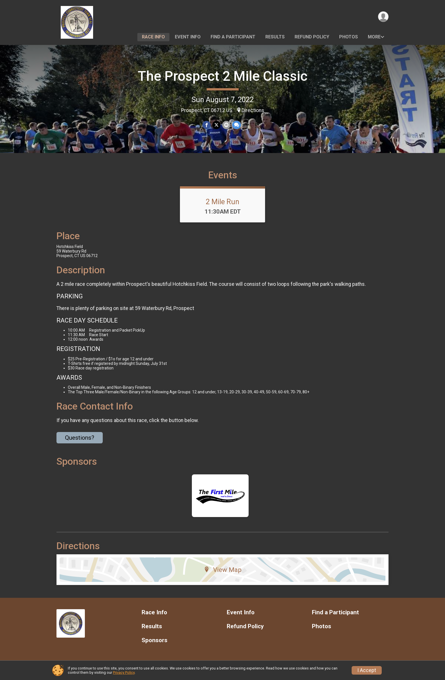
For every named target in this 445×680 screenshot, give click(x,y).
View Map (223, 569)
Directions (253, 110)
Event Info (188, 37)
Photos (348, 37)
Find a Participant (233, 37)
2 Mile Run (222, 201)
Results (275, 37)
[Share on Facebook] (206, 125)
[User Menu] (383, 16)
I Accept (366, 670)
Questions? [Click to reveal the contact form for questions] (79, 437)
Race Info (153, 37)
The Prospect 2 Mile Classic (222, 76)
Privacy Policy (124, 672)
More (374, 37)
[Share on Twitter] (216, 125)
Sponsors (154, 640)
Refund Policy (312, 37)
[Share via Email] (226, 125)
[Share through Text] (236, 125)
